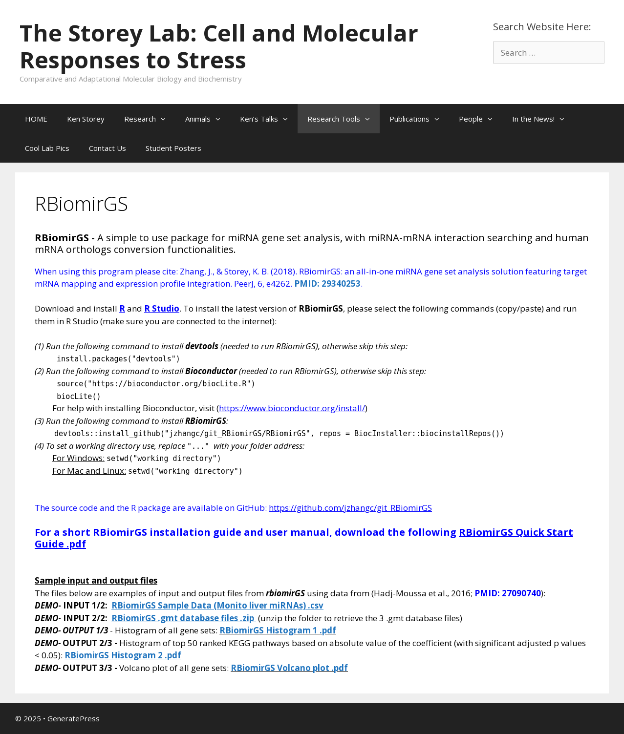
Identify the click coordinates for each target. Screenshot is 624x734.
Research (149, 118)
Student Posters (173, 148)
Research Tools (343, 118)
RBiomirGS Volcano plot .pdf (289, 667)
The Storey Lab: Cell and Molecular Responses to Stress (219, 46)
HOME (36, 119)
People (480, 118)
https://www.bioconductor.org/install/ (292, 408)
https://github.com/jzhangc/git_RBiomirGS (350, 507)
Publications (419, 118)
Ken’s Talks (269, 118)
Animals (207, 118)
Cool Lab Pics (47, 148)
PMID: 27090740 (507, 593)
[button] (165, 118)
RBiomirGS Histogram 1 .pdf (277, 630)
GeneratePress (73, 718)
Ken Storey (86, 119)
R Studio (161, 308)
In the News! (543, 118)
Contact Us (107, 148)
